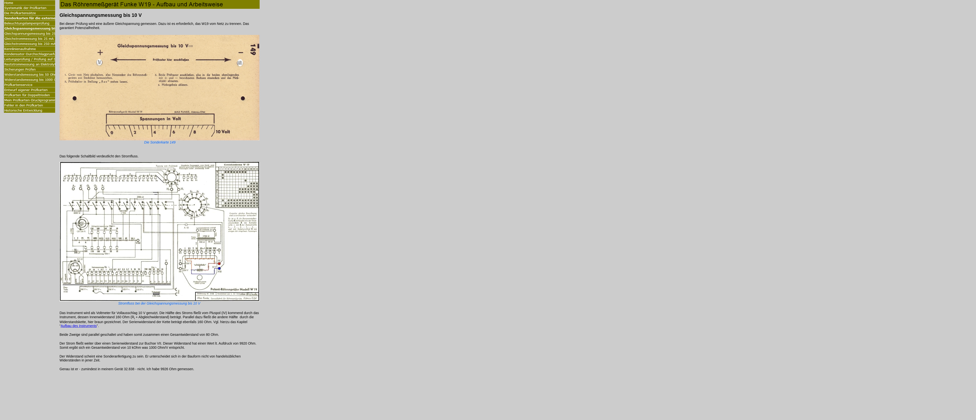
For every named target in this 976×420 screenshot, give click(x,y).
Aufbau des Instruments (79, 326)
